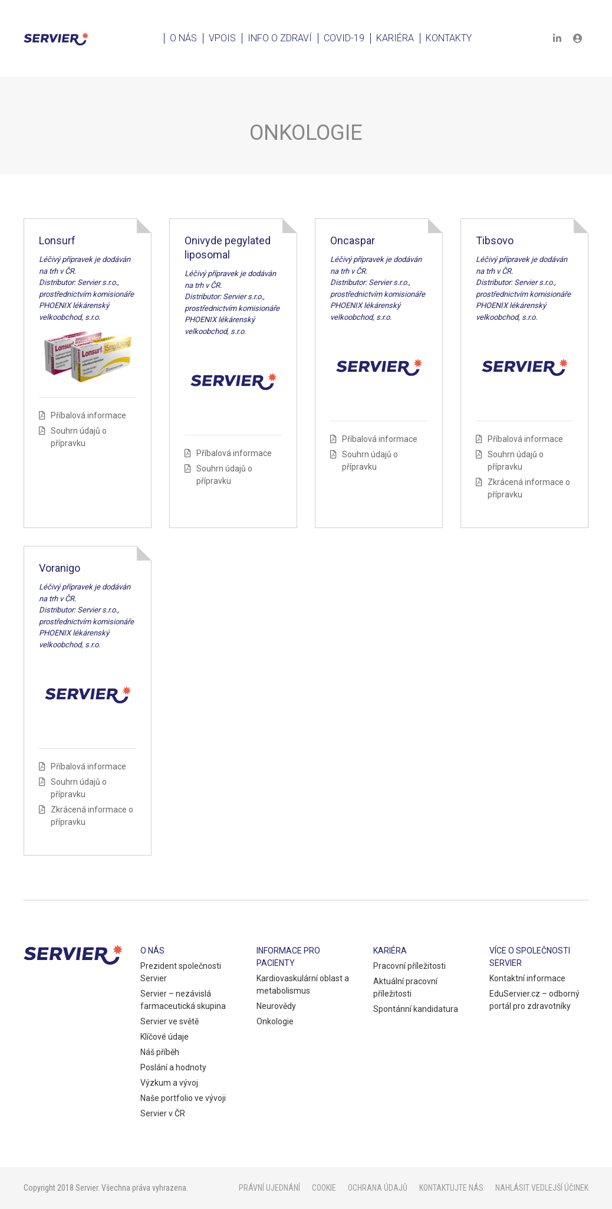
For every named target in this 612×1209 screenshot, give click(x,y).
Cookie (324, 1187)
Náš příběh (159, 1052)
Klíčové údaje (164, 1036)
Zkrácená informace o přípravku (529, 488)
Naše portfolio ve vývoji (183, 1098)
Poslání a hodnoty (173, 1067)
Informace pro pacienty (288, 957)
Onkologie (275, 1021)
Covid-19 (344, 38)
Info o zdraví (280, 38)
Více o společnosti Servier (529, 957)
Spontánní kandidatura (415, 1009)
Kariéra (395, 38)
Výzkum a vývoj (169, 1082)
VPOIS (222, 38)
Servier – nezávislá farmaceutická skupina (183, 1000)
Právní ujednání (269, 1187)
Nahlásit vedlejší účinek (541, 1187)
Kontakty (449, 38)
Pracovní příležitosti (409, 966)
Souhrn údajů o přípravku (79, 437)
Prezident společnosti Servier (180, 972)
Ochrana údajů (377, 1187)
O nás (183, 38)
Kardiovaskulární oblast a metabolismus (302, 984)
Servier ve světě (169, 1021)
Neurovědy (276, 1006)
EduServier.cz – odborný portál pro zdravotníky (534, 1000)
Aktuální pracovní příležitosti (405, 987)
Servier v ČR (162, 1113)
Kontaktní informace (527, 978)
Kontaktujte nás (451, 1187)
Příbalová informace (88, 415)
